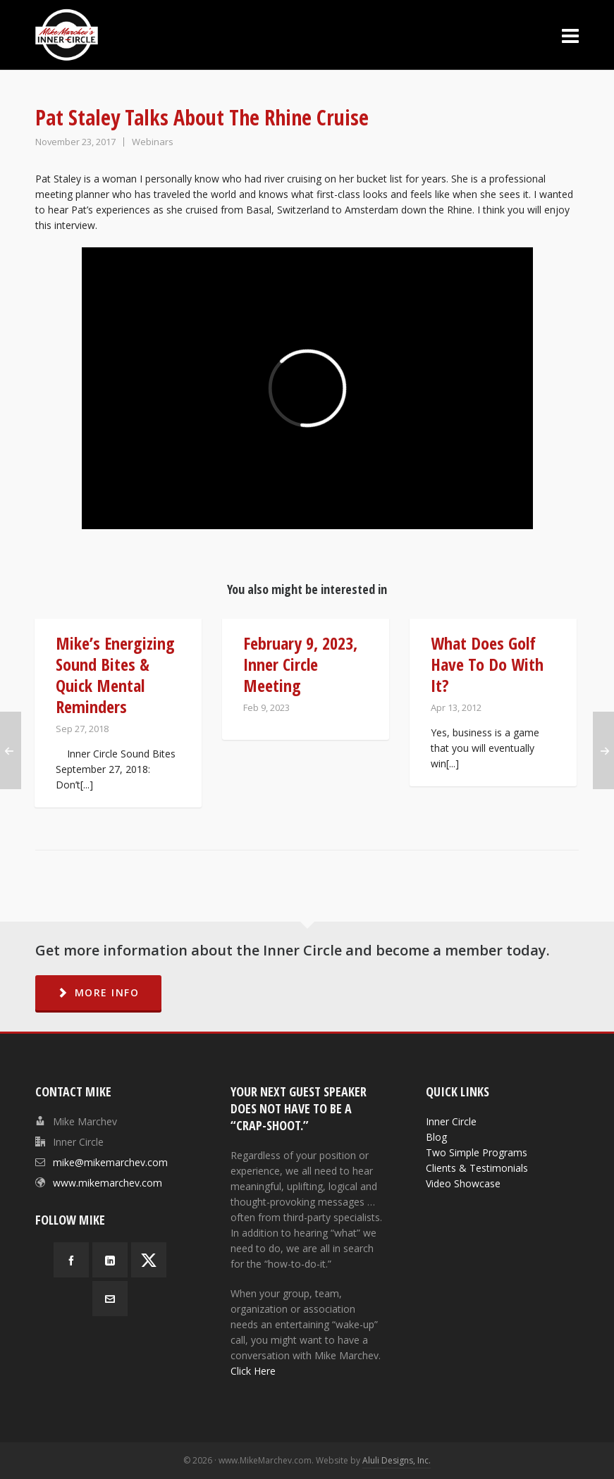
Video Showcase (463, 1183)
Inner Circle (451, 1121)
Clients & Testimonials (477, 1168)
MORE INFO (98, 992)
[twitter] (148, 1259)
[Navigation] (570, 35)
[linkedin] (110, 1259)
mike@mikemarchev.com (110, 1162)
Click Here (253, 1371)
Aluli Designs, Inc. (396, 1460)
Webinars (152, 141)
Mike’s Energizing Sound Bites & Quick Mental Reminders (115, 674)
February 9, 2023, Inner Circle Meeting (300, 664)
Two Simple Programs (476, 1152)
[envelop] (110, 1298)
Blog (436, 1137)
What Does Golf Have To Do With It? (487, 664)
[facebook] (71, 1259)
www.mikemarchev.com (107, 1182)
